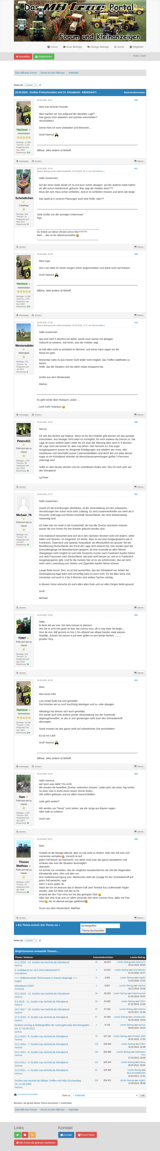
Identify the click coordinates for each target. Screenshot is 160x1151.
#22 (136, 615)
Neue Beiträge (72, 46)
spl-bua (18, 1032)
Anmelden (23, 56)
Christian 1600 (138, 1036)
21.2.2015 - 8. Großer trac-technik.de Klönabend (41, 1036)
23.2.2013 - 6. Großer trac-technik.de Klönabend (41, 1052)
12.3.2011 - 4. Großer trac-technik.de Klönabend (41, 1070)
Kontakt (66, 1134)
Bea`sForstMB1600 (136, 1073)
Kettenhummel (138, 993)
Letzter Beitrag (124, 962)
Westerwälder (98, 325)
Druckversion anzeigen (28, 1094)
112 (96, 1062)
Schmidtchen (97, 171)
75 (96, 1036)
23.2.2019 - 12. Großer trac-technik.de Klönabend (42, 993)
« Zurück (29, 85)
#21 (136, 494)
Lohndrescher (138, 1017)
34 (96, 993)
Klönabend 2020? (24, 985)
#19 (136, 322)
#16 (136, 100)
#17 (136, 168)
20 (96, 962)
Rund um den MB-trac (53, 72)
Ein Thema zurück (28, 925)
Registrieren (43, 56)
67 (96, 1017)
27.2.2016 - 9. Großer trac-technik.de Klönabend (41, 1017)
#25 (136, 839)
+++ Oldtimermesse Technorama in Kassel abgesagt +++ (46, 977)
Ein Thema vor (49, 925)
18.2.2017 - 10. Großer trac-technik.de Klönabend (42, 1009)
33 (96, 1001)
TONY (142, 1001)
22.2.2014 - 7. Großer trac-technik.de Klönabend (41, 1044)
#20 (136, 422)
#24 (136, 774)
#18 (136, 254)
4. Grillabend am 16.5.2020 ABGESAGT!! (37, 970)
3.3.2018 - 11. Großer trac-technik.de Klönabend (41, 1001)
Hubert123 (140, 962)
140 (96, 1052)
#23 (136, 680)
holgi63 (18, 981)
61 (96, 1070)
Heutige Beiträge (98, 46)
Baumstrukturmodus (134, 92)
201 (96, 1080)
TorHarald (19, 989)
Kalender (74, 72)
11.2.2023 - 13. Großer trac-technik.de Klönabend (42, 962)
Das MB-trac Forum (26, 72)
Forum (52, 46)
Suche (119, 46)
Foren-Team (86, 1134)
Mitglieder (136, 46)
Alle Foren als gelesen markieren (35, 1142)
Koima (142, 1062)
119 (96, 1044)
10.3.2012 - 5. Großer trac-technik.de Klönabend (41, 1062)
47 (96, 1009)
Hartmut (18, 965)
